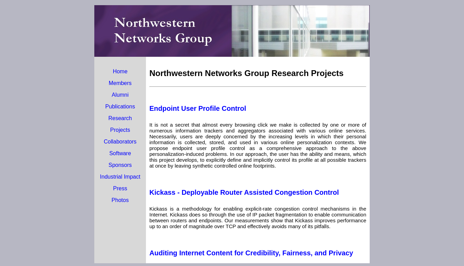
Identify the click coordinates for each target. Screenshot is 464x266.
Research (120, 118)
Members (120, 83)
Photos (120, 200)
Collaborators (120, 142)
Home (120, 71)
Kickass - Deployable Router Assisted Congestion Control (244, 192)
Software (120, 153)
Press (120, 188)
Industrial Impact (120, 177)
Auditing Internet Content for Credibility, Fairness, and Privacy (251, 253)
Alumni (120, 95)
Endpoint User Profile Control (197, 108)
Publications (120, 106)
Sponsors (120, 165)
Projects (120, 130)
